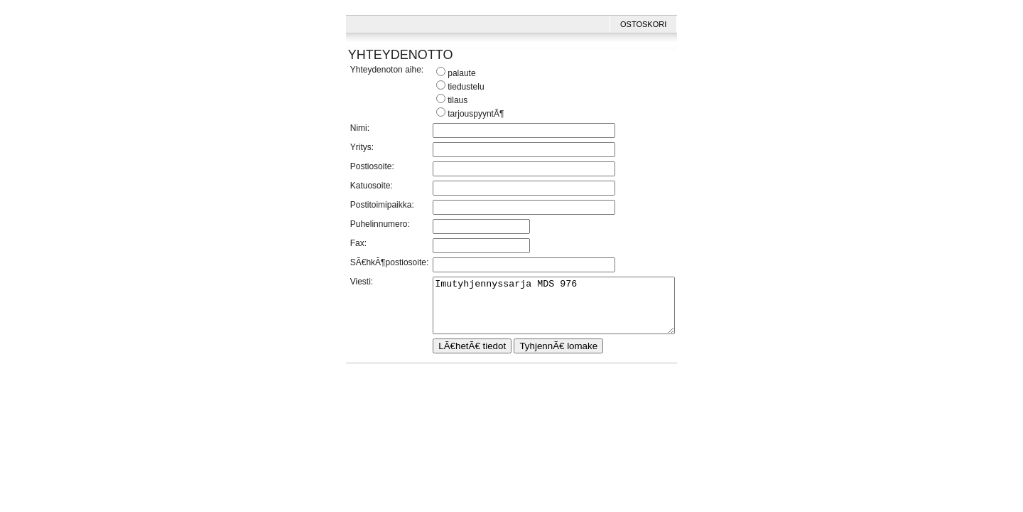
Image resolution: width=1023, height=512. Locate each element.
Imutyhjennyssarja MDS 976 (553, 311)
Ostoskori (657, 24)
